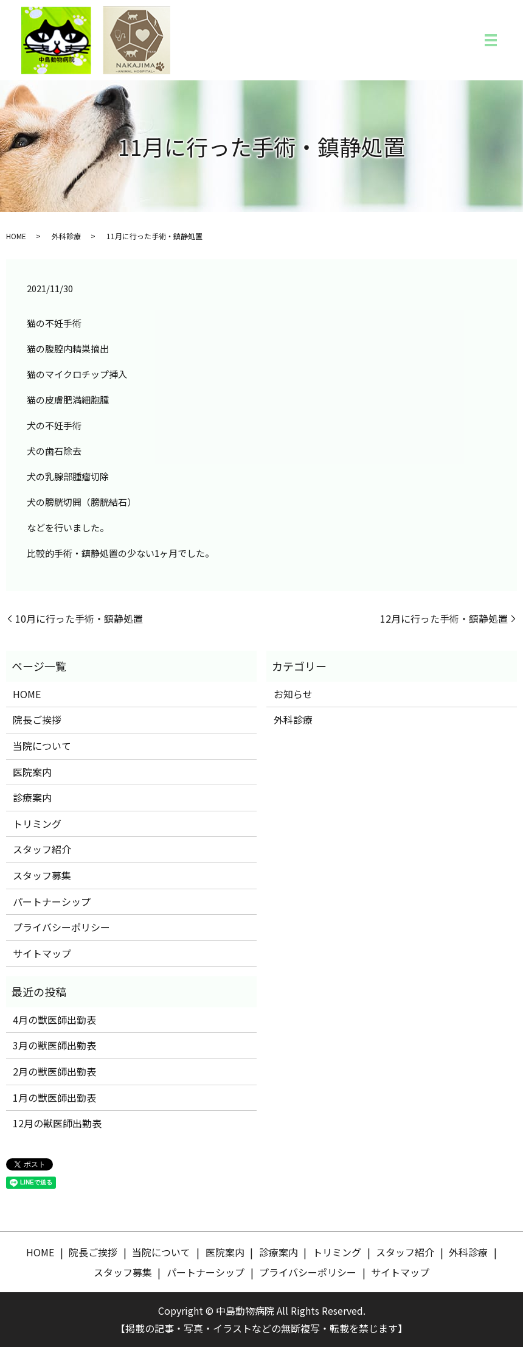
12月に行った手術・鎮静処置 (444, 618)
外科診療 (66, 236)
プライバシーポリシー (61, 927)
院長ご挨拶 (37, 719)
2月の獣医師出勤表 (54, 1071)
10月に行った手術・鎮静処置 (79, 618)
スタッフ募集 (42, 875)
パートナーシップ (52, 901)
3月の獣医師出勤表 (54, 1045)
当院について (42, 745)
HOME (16, 236)
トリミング (37, 823)
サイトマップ (42, 953)
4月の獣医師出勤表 (54, 1019)
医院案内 (32, 771)
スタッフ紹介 (42, 849)
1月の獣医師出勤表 (54, 1097)
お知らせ (293, 694)
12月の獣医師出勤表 (57, 1123)
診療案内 (32, 797)
